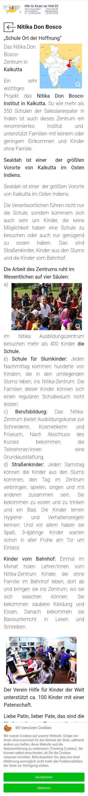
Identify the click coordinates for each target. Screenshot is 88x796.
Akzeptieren (44, 777)
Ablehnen (44, 788)
